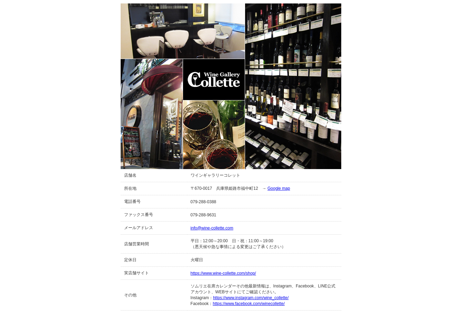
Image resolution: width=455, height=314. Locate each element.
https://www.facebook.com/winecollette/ (249, 303)
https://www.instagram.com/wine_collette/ (251, 297)
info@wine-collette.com (212, 228)
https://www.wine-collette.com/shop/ (223, 273)
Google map (278, 188)
